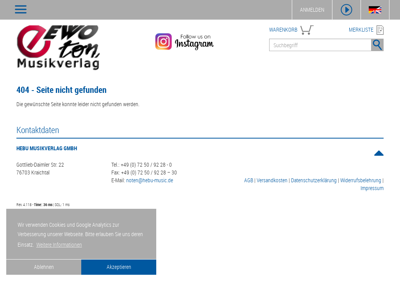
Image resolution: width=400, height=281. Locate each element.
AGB (248, 180)
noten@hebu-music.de (149, 180)
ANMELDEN (312, 9)
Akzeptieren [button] (119, 266)
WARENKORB (283, 29)
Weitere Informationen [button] (59, 244)
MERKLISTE (361, 29)
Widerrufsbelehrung (360, 180)
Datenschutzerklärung (314, 180)
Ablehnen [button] (44, 266)
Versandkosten (272, 180)
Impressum (372, 188)
